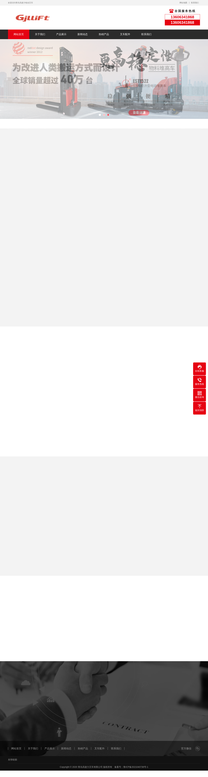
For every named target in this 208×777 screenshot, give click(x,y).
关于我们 (40, 34)
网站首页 (19, 34)
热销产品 (104, 34)
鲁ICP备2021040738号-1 (135, 767)
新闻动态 (82, 34)
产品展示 (61, 34)
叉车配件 (125, 34)
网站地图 (183, 3)
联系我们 (195, 3)
